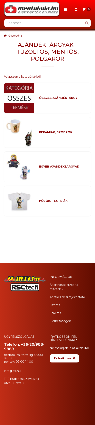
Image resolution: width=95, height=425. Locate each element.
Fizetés (55, 305)
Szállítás (55, 313)
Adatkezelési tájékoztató (67, 297)
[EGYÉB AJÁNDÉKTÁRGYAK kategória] (62, 167)
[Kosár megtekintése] (86, 9)
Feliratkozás (64, 358)
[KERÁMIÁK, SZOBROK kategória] (62, 132)
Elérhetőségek (60, 321)
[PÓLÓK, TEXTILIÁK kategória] (62, 201)
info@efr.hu (12, 371)
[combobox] (47, 23)
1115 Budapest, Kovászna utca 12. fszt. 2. (21, 381)
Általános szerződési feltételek (64, 287)
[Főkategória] (13, 35)
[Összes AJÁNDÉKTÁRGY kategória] (62, 98)
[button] (66, 9)
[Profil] (76, 9)
